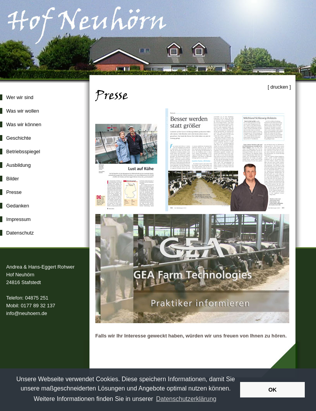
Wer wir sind (19, 97)
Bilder (12, 179)
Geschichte (18, 138)
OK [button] (272, 390)
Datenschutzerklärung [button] (186, 399)
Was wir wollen (22, 111)
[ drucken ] (279, 87)
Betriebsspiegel (23, 151)
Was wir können (23, 124)
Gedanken (17, 206)
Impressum (18, 219)
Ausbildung (18, 165)
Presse (14, 192)
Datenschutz (20, 233)
